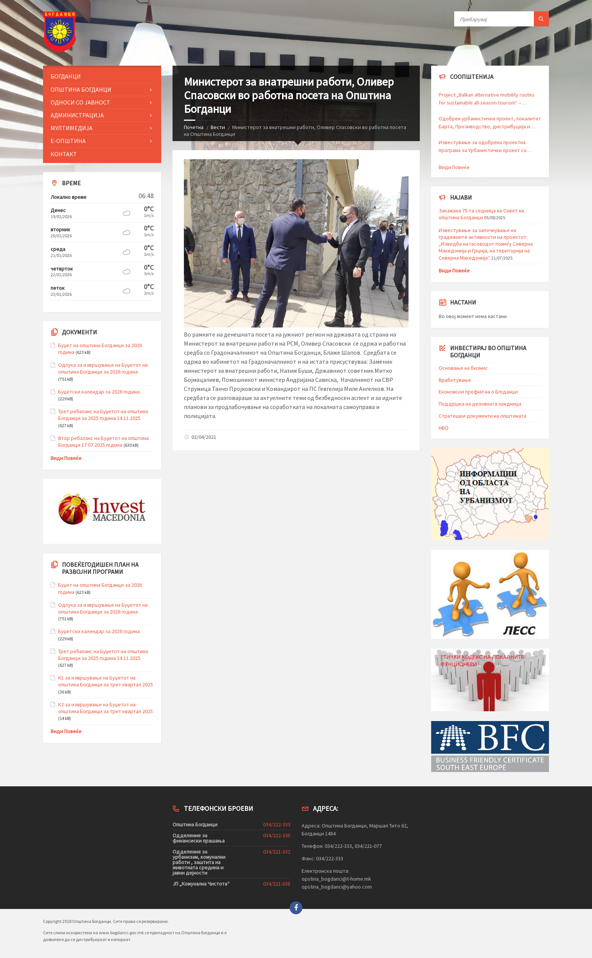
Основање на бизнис (463, 367)
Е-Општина (68, 141)
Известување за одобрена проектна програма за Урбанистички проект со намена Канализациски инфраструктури (486, 146)
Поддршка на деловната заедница (480, 403)
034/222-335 (276, 835)
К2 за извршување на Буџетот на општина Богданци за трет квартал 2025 (105, 708)
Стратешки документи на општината (482, 415)
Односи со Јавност (80, 102)
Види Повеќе (66, 458)
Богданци (66, 76)
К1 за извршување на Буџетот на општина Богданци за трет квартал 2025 (105, 681)
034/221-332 (276, 851)
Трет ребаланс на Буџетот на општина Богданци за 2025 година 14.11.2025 (103, 414)
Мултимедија (71, 128)
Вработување (455, 380)
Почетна (194, 127)
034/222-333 (276, 824)
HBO (444, 427)
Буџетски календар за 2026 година (99, 391)
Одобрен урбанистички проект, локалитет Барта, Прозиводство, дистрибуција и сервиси (490, 123)
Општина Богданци (81, 89)
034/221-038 (276, 883)
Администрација (77, 115)
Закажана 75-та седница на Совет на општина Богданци (481, 214)
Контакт (64, 154)
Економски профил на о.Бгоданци (478, 391)
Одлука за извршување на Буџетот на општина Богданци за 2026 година (103, 368)
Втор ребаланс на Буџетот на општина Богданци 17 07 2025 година (103, 441)
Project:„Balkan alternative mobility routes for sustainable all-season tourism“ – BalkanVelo (487, 99)
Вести (218, 127)
